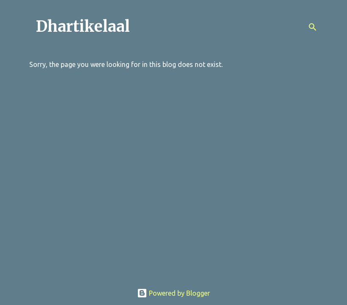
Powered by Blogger (173, 293)
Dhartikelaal (83, 26)
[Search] (313, 27)
